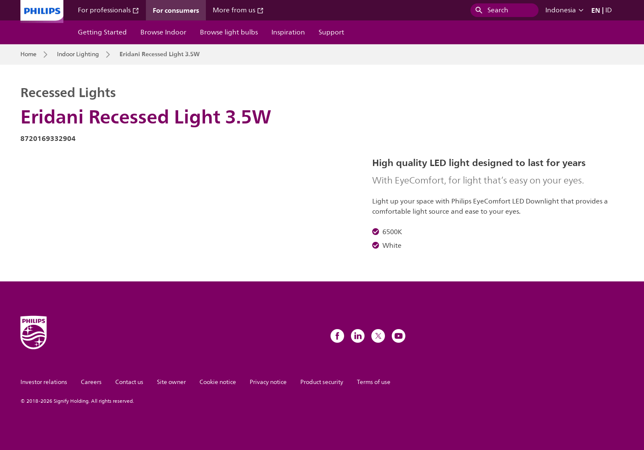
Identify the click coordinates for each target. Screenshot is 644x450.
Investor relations (43, 382)
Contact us (129, 382)
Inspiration (288, 32)
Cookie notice (217, 382)
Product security (321, 382)
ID (608, 10)
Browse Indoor (163, 32)
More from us (238, 10)
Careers (91, 382)
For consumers (176, 10)
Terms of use (373, 382)
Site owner (171, 382)
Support (331, 32)
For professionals (108, 10)
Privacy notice (268, 382)
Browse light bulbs (229, 32)
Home (28, 54)
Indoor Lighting (78, 54)
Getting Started (102, 32)
